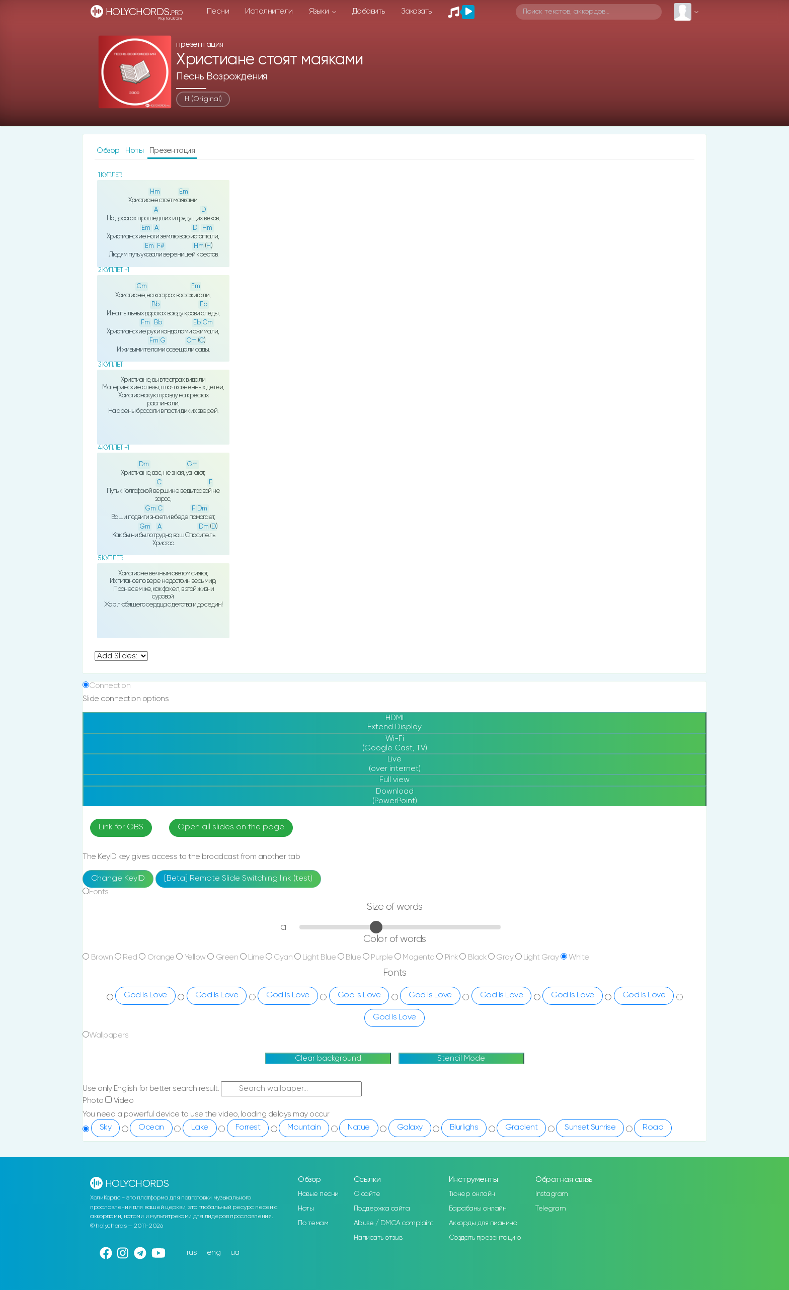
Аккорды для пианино (483, 1223)
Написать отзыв (378, 1237)
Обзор (109, 150)
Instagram (551, 1193)
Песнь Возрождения (221, 76)
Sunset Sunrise (590, 1128)
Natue (359, 1128)
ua (235, 1252)
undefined (121, 656)
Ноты (135, 150)
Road (653, 1128)
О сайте (367, 1193)
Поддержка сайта (382, 1208)
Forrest (248, 1128)
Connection (109, 686)
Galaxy (410, 1128)
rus (192, 1252)
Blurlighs (464, 1128)
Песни (218, 11)
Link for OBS (121, 827)
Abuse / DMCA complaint (394, 1223)
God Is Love (145, 995)
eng (214, 1252)
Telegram (550, 1208)
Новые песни (318, 1193)
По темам (313, 1223)
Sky (106, 1128)
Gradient (521, 1128)
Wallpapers (108, 1035)
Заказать (416, 11)
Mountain (304, 1128)
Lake (199, 1128)
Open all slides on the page (231, 827)
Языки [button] (320, 11)
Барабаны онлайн (478, 1208)
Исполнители (269, 11)
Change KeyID (118, 879)
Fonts (99, 892)
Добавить (368, 11)
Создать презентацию (485, 1237)
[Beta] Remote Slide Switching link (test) (238, 879)
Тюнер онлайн (472, 1193)
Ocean (151, 1128)
